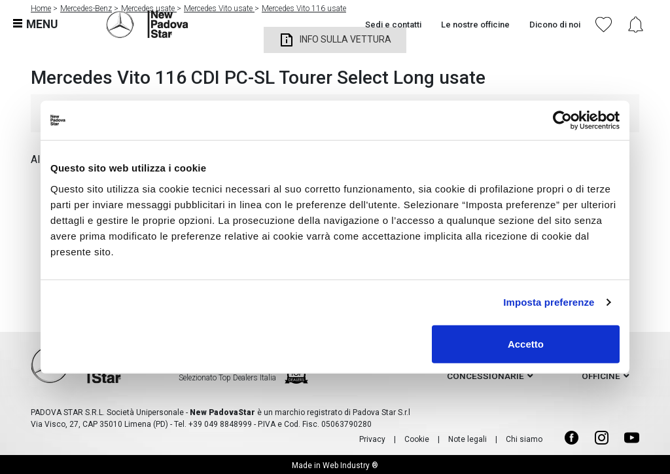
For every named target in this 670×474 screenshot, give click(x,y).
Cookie (416, 439)
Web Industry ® (350, 465)
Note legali (467, 439)
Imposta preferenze (548, 302)
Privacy (372, 439)
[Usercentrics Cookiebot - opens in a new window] (562, 120)
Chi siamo (524, 439)
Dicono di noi (554, 24)
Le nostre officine (475, 24)
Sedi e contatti (393, 24)
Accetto (526, 343)
